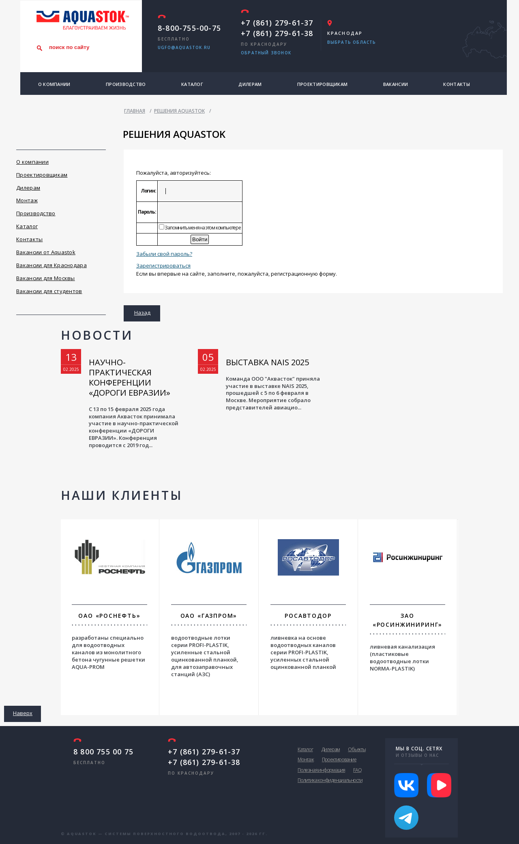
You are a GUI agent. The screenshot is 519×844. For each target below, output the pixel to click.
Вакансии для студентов (49, 291)
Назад (142, 312)
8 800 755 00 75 (103, 751)
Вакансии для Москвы (45, 278)
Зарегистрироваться (163, 265)
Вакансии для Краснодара (51, 265)
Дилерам (250, 84)
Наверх (22, 713)
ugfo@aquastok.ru (184, 47)
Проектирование (339, 759)
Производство (126, 84)
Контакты (456, 84)
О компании (54, 84)
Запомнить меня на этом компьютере (202, 227)
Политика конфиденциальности (330, 780)
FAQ (357, 770)
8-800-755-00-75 (189, 28)
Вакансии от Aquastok (45, 252)
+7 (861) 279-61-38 (277, 33)
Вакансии (395, 84)
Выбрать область (351, 42)
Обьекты (357, 749)
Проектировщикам (322, 84)
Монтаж (27, 200)
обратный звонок (266, 53)
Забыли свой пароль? (164, 253)
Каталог (192, 84)
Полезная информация (321, 770)
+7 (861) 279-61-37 (277, 23)
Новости (97, 335)
